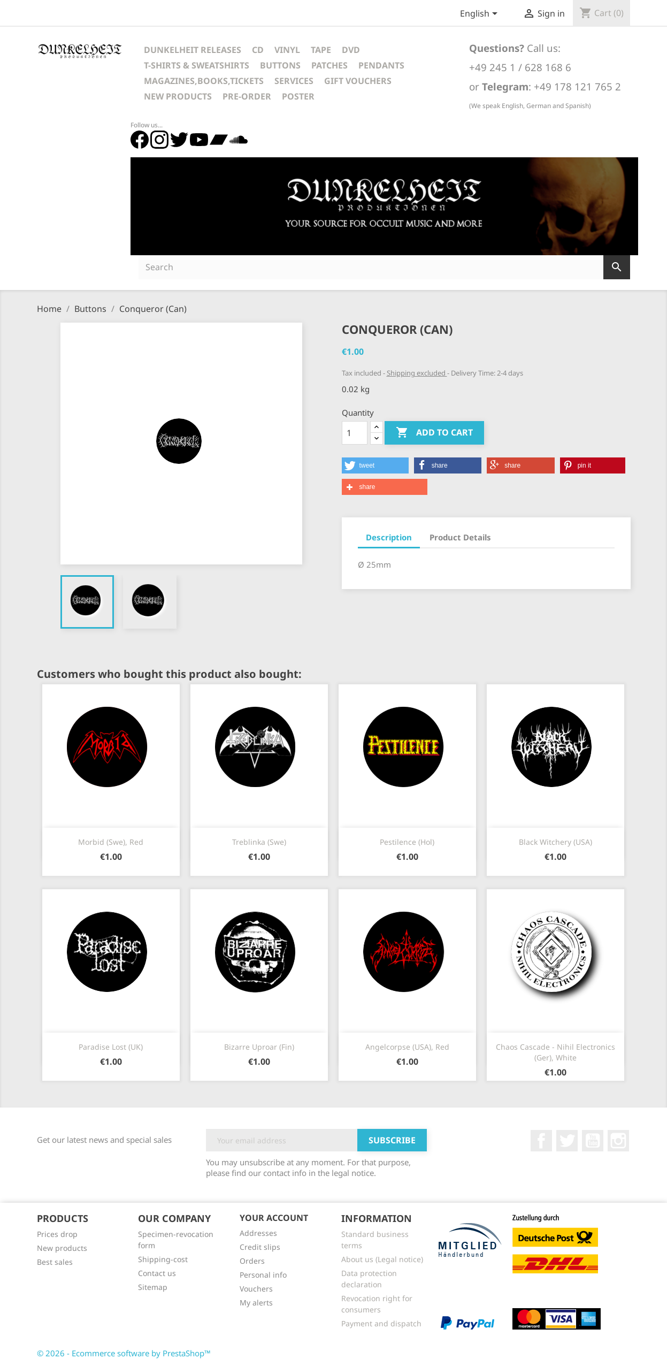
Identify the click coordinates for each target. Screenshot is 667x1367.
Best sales (55, 1262)
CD (258, 50)
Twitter (567, 1140)
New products (62, 1248)
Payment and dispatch (381, 1323)
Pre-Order (247, 96)
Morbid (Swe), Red (110, 842)
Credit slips (260, 1247)
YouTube (592, 1140)
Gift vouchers (358, 81)
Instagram (618, 1140)
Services (293, 81)
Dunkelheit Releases (192, 50)
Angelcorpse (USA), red (407, 1047)
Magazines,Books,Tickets (204, 81)
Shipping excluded (417, 373)
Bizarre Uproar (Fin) (259, 1047)
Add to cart (434, 433)
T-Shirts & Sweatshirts (196, 65)
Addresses (258, 1233)
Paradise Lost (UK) (111, 1047)
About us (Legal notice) (382, 1259)
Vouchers (256, 1289)
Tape (321, 50)
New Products (178, 96)
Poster (298, 96)
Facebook (541, 1140)
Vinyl (287, 50)
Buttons (280, 65)
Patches (329, 65)
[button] (375, 465)
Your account (274, 1218)
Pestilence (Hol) (407, 842)
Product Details (460, 537)
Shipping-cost (163, 1259)
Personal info (263, 1275)
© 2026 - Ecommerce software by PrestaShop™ (124, 1353)
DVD (351, 50)
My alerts (256, 1302)
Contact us (157, 1273)
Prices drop (57, 1234)
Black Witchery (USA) (555, 842)
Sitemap (152, 1287)
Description (389, 537)
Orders (252, 1261)
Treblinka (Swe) (259, 842)
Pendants (381, 65)
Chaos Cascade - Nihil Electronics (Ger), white (555, 1052)
